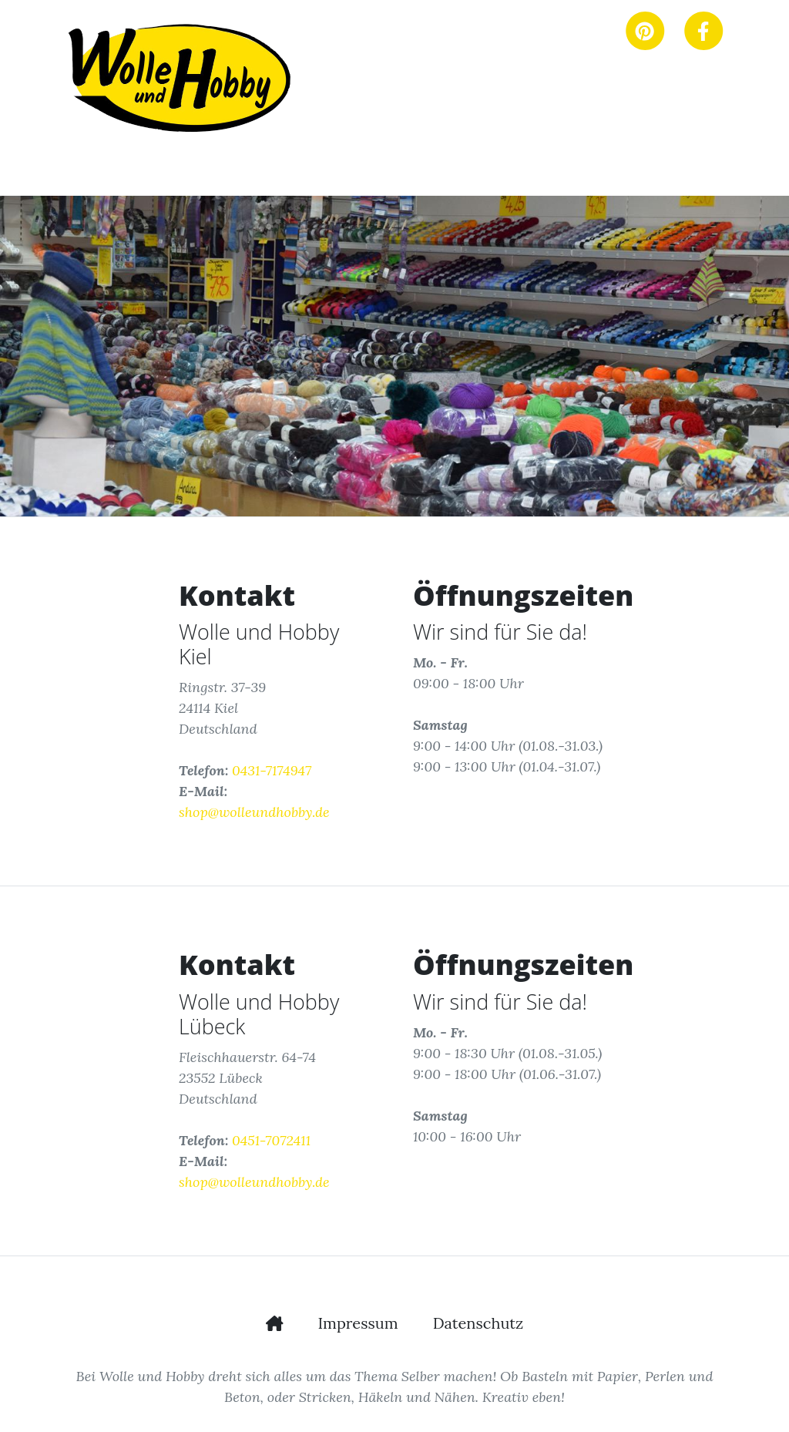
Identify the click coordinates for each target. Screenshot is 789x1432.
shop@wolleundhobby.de (254, 812)
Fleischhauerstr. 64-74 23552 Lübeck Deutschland (247, 1078)
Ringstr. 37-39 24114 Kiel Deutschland (222, 708)
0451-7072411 (271, 1140)
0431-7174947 (271, 770)
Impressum (357, 1323)
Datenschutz (478, 1323)
